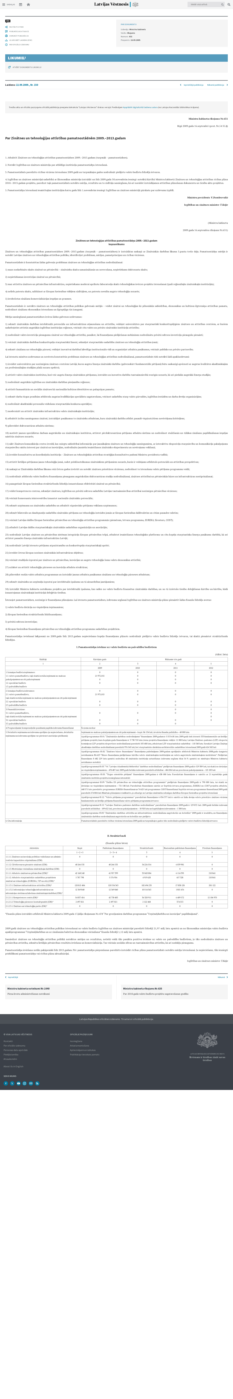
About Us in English (13, 1066)
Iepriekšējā (13, 977)
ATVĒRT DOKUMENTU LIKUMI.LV (27, 958)
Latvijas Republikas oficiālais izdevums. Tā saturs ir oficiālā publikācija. (116, 1018)
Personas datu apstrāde (16, 1049)
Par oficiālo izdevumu (14, 1045)
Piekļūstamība (11, 1054)
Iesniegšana (76, 1040)
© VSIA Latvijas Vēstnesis (18, 1034)
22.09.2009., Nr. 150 (27, 20)
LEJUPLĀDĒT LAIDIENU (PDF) (20, 931)
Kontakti (8, 1040)
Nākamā (221, 977)
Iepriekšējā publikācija (193, 20)
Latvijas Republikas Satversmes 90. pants (207, 1054)
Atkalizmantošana (79, 1045)
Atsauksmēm (10, 1058)
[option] (58, 991)
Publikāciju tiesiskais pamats (84, 1054)
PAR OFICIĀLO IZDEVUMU (19, 936)
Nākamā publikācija (215, 20)
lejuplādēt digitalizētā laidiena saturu (140, 43)
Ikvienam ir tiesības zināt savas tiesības (207, 1058)
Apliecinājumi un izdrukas (83, 1049)
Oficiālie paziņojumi (81, 1034)
